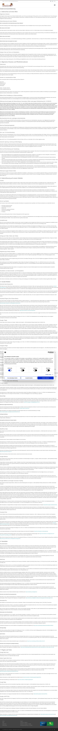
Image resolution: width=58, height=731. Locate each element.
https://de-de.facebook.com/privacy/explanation (27, 310)
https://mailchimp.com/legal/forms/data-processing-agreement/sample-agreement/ (39, 597)
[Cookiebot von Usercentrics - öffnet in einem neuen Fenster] (49, 352)
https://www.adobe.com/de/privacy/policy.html (25, 679)
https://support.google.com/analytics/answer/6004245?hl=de (10, 411)
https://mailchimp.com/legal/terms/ (31, 591)
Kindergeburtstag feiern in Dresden (26, 725)
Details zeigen (48, 374)
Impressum (4, 723)
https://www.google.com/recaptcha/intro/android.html (8, 715)
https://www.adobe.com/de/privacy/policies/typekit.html (32, 677)
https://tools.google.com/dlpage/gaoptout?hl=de (32, 402)
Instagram (26, 723)
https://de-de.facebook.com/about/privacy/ (41, 531)
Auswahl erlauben (29, 377)
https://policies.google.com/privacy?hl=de (50, 504)
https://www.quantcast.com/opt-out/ (5, 451)
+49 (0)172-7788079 (23, 722)
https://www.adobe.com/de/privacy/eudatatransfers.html (9, 671)
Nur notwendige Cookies (12, 377)
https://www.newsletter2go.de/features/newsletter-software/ (43, 625)
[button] (55, 5)
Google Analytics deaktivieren (24, 408)
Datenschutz (4, 725)
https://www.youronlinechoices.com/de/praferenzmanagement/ (10, 538)
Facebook (22, 723)
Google (29, 723)
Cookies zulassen (45, 377)
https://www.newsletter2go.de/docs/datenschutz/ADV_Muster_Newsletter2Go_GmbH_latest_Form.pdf (37, 647)
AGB (3, 722)
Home (3, 721)
